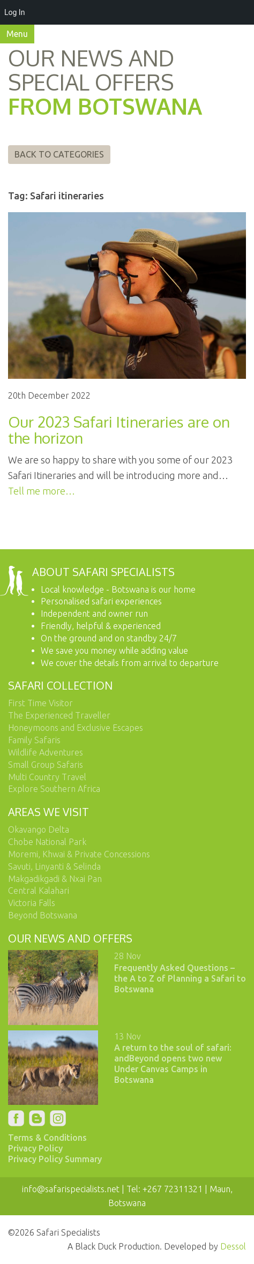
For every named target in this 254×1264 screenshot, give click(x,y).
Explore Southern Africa (54, 789)
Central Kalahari (38, 890)
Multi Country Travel (47, 777)
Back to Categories (59, 154)
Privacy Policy (35, 1148)
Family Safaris (34, 740)
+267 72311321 (173, 1189)
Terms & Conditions (47, 1137)
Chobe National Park (47, 842)
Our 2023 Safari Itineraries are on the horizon (119, 430)
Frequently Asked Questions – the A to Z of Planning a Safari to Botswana (180, 978)
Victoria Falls (31, 903)
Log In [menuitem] (14, 12)
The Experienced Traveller (59, 715)
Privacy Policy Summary (55, 1159)
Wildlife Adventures (45, 752)
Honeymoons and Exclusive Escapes (75, 727)
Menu (17, 34)
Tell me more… (41, 490)
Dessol (233, 1246)
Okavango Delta (38, 829)
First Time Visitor (40, 703)
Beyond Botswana (42, 915)
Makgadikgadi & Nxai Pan (55, 879)
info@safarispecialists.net (70, 1189)
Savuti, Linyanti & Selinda (54, 866)
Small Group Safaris (45, 764)
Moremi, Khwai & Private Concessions (79, 854)
